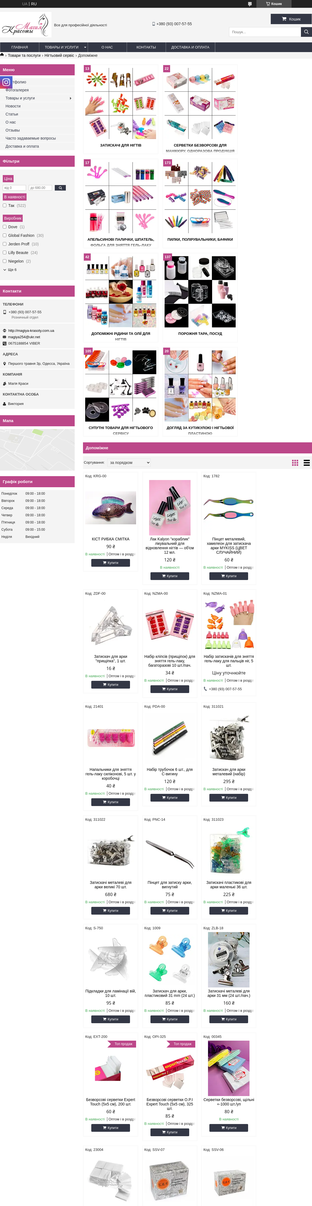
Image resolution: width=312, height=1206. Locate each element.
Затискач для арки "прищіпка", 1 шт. (284, 447)
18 (295, 1062)
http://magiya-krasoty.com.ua (31, 331)
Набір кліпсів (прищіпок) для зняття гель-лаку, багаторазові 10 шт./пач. (110, 566)
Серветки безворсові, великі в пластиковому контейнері (285, 1014)
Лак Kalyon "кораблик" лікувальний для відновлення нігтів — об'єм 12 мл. (168, 451)
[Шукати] (306, 32)
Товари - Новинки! (18, 1102)
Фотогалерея (17, 90)
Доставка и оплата (190, 47)
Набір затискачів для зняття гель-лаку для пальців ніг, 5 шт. (168, 566)
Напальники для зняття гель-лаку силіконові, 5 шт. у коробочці (226, 566)
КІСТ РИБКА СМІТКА (110, 445)
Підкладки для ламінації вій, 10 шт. (110, 786)
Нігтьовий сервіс (59, 55)
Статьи (12, 114)
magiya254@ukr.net (24, 337)
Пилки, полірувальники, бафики (119, 239)
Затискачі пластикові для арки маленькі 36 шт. (284, 677)
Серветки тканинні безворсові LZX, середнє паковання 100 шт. (110, 1014)
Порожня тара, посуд (275, 239)
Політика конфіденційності (187, 1201)
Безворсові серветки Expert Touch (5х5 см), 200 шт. (284, 786)
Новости (13, 106)
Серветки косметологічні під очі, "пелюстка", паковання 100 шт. (227, 1014)
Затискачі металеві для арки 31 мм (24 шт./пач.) (226, 786)
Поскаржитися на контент (144, 1201)
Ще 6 (12, 270)
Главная (19, 47)
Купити (112, 469)
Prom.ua (182, 1196)
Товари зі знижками (19, 1095)
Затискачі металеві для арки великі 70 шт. (168, 677)
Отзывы (13, 130)
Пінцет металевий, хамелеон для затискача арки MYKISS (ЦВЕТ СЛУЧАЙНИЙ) (227, 451)
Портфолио (16, 82)
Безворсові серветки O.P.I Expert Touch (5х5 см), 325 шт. (110, 901)
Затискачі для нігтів (120, 145)
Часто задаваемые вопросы (31, 138)
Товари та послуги (24, 55)
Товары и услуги (62, 47)
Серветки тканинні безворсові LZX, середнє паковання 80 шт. (284, 901)
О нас (107, 47)
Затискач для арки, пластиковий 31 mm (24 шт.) (168, 788)
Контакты (146, 47)
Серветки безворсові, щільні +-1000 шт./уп (168, 899)
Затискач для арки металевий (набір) (110, 677)
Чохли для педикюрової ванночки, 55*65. (168, 1012)
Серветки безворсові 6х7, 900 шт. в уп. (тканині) (226, 899)
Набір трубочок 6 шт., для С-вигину (285, 564)
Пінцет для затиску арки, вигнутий (226, 677)
